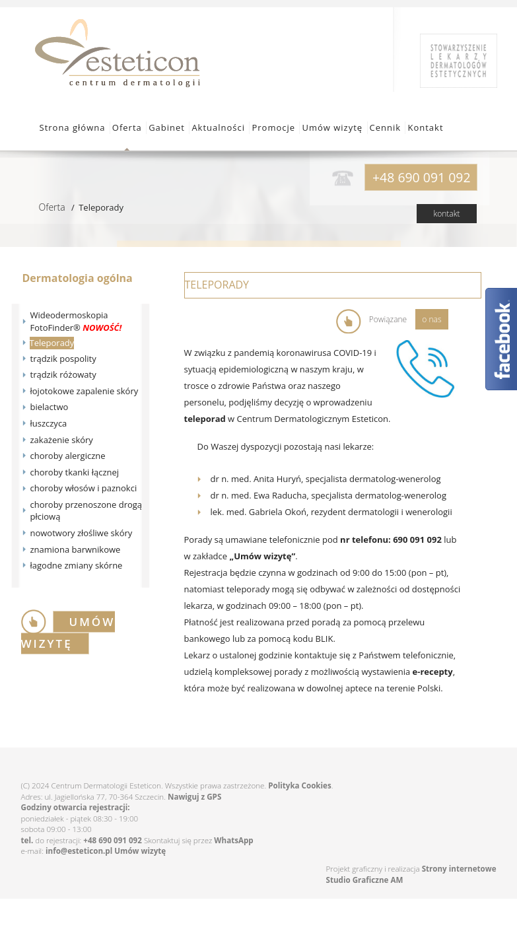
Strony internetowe (459, 869)
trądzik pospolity (63, 359)
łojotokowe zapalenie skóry (84, 391)
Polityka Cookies (299, 785)
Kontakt (425, 127)
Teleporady (52, 343)
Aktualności (218, 127)
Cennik (385, 127)
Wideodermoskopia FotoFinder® (76, 321)
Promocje (273, 127)
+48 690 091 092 (112, 840)
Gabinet (167, 127)
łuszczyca (48, 423)
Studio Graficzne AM (364, 880)
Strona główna (73, 127)
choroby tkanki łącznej (75, 472)
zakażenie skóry (61, 440)
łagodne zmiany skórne (76, 565)
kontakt (446, 213)
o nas (431, 319)
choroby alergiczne (68, 456)
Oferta (127, 127)
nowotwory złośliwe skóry (81, 533)
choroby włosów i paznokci (83, 488)
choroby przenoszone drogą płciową (86, 511)
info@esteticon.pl (79, 851)
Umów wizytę (332, 127)
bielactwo (49, 407)
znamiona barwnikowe (75, 549)
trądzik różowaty (63, 374)
